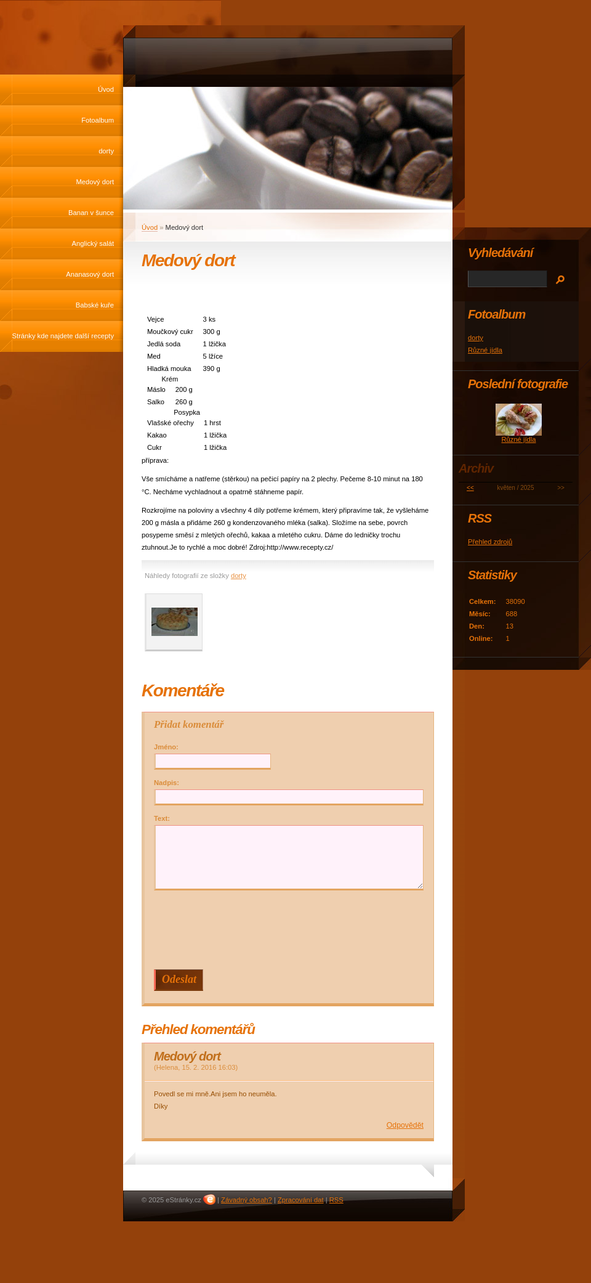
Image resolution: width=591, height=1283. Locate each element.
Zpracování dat (301, 1200)
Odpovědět (405, 1125)
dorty (106, 151)
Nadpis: (166, 782)
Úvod (106, 89)
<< (470, 487)
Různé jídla (485, 350)
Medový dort (95, 181)
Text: (162, 818)
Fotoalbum (97, 120)
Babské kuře (95, 305)
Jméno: (166, 747)
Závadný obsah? (246, 1200)
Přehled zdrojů (490, 541)
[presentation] (290, 930)
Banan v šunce (91, 212)
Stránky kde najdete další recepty (63, 336)
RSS (336, 1200)
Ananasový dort (90, 274)
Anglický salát (93, 243)
